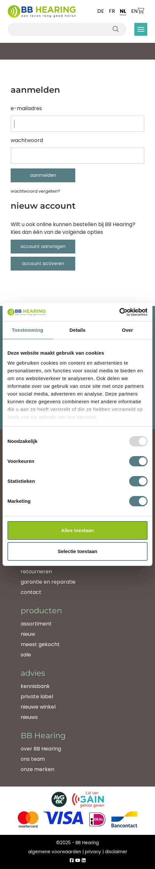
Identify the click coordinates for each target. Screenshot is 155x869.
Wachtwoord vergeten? (35, 191)
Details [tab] (77, 330)
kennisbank (35, 686)
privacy (93, 852)
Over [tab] (127, 330)
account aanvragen (43, 246)
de (100, 11)
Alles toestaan (77, 530)
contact (31, 592)
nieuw (28, 634)
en (134, 11)
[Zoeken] (116, 29)
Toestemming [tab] (28, 330)
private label (37, 696)
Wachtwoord (27, 140)
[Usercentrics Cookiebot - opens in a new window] (119, 312)
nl (123, 11)
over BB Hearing (41, 748)
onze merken (37, 769)
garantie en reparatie (48, 582)
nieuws (29, 717)
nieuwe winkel (38, 707)
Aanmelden (43, 175)
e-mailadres (26, 108)
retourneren (36, 571)
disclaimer (116, 852)
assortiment (36, 623)
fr (112, 11)
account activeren (43, 263)
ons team (33, 759)
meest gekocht (40, 644)
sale (26, 654)
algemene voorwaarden (54, 852)
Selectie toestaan (78, 551)
